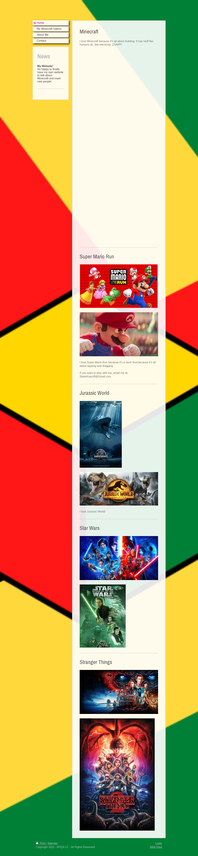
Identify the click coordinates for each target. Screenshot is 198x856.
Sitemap (53, 843)
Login (158, 843)
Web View (156, 847)
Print (41, 843)
